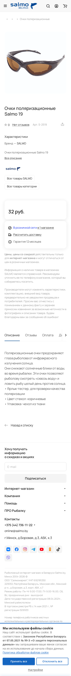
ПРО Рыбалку (15, 510)
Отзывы (31, 335)
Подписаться (35, 478)
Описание (12, 335)
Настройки (35, 670)
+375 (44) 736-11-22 (18, 525)
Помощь (11, 503)
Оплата (47, 335)
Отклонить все (52, 661)
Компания (12, 496)
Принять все (18, 661)
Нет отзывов (20, 124)
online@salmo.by (16, 531)
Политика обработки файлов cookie (26, 652)
